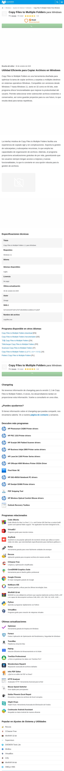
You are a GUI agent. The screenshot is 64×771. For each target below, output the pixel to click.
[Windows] (8, 8)
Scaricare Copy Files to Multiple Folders (17, 348)
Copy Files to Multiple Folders (35, 12)
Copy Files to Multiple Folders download (17, 333)
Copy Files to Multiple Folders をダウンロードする (21, 352)
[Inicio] (2, 8)
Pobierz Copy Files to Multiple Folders (16, 355)
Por (12, 16)
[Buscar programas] (57, 2)
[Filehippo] (8, 2)
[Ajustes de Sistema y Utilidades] (22, 8)
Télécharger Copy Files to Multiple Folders (18, 344)
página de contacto (39, 415)
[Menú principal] (62, 2)
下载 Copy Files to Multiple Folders (15, 340)
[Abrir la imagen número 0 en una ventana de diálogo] (18, 182)
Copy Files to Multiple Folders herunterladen (19, 337)
